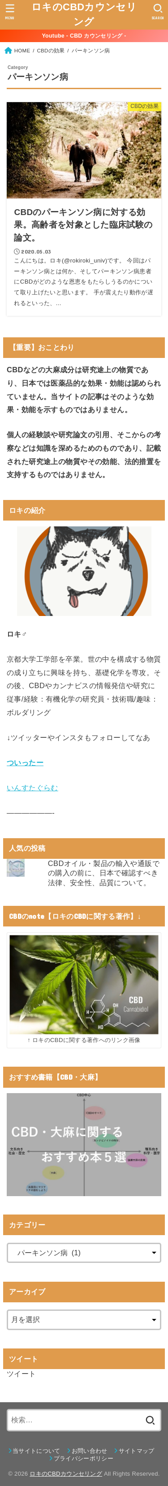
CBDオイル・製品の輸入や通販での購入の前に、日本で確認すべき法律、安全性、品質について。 (103, 873)
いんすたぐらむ (32, 788)
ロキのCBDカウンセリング (84, 14)
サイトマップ (137, 1450)
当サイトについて (36, 1450)
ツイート (21, 1374)
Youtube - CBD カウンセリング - (84, 36)
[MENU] (10, 11)
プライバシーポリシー (83, 1458)
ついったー (25, 762)
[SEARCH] (158, 11)
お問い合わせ (90, 1450)
